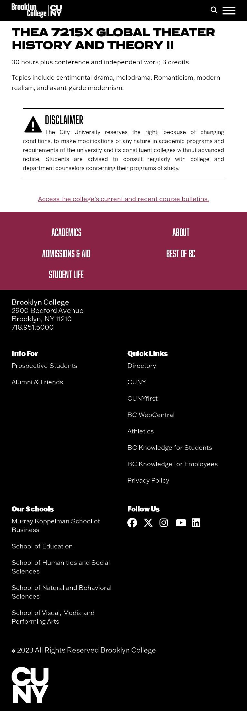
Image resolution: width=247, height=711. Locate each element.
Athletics (140, 431)
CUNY (136, 382)
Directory (141, 365)
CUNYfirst (142, 398)
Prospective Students (44, 365)
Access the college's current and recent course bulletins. (123, 199)
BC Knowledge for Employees (172, 464)
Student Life (66, 274)
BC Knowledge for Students (169, 447)
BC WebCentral (151, 415)
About (180, 232)
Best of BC (180, 253)
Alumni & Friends (37, 382)
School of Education (42, 546)
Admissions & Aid (66, 253)
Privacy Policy (148, 480)
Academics (66, 232)
